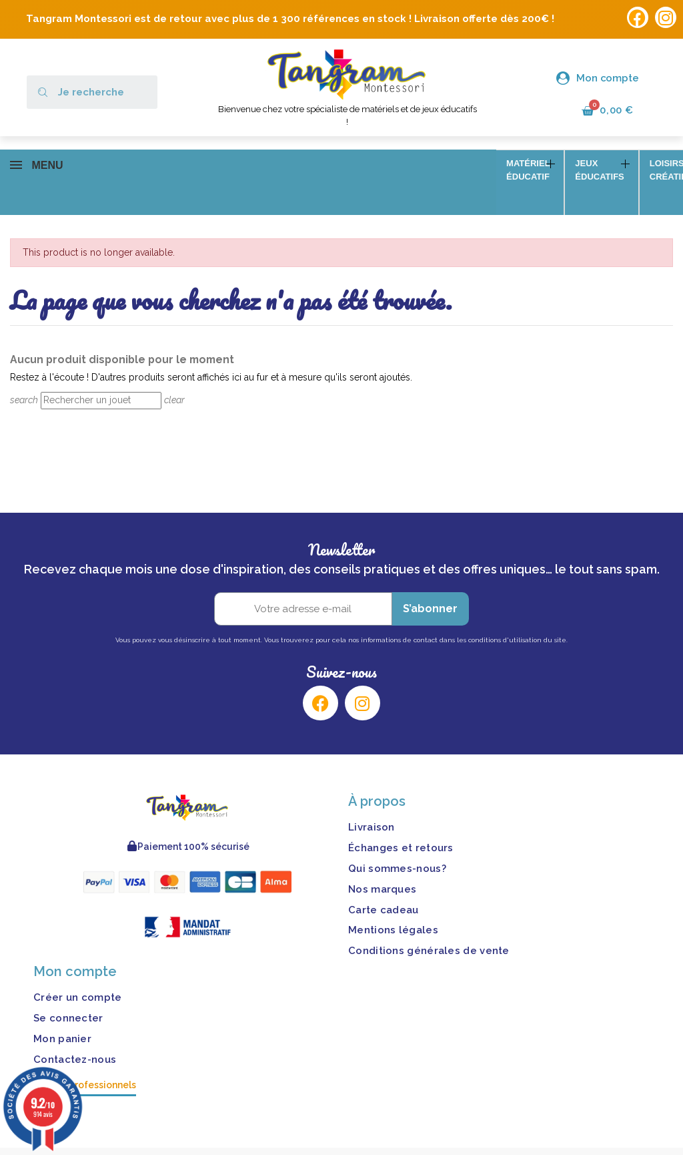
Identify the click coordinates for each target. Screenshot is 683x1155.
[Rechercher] (101, 381)
